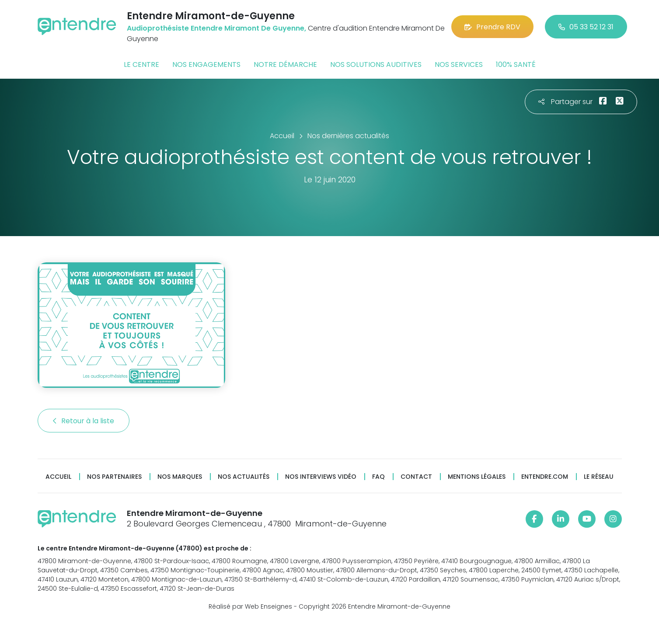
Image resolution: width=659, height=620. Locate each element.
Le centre (141, 64)
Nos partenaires (114, 477)
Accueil (58, 477)
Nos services (459, 64)
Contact (416, 477)
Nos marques (179, 477)
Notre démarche (285, 64)
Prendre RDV (492, 27)
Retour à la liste (83, 421)
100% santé (516, 64)
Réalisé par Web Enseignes (250, 606)
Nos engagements (206, 64)
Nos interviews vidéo (320, 477)
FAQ (378, 477)
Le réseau (599, 477)
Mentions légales (477, 477)
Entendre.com (544, 477)
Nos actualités (243, 477)
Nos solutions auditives (376, 64)
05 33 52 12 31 (586, 27)
